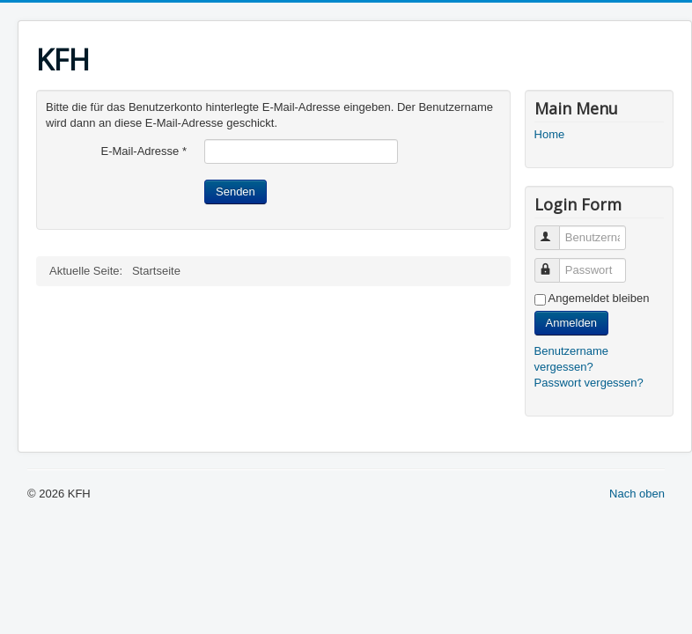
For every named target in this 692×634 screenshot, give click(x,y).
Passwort (555, 262)
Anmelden (572, 322)
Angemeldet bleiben (599, 298)
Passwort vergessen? (589, 382)
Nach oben (637, 493)
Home (549, 134)
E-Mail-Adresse (143, 151)
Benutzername (555, 230)
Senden (235, 191)
